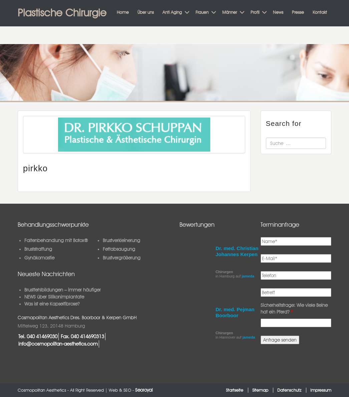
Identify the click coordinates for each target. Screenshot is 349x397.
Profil (255, 12)
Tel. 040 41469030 (37, 336)
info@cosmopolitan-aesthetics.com (58, 344)
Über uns (145, 12)
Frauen (202, 12)
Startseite (234, 390)
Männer (229, 12)
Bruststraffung (38, 249)
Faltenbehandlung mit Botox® (56, 240)
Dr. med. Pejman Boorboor (235, 312)
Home (123, 12)
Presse (298, 12)
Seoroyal (144, 390)
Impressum (320, 390)
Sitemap (260, 390)
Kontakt (320, 12)
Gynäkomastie (39, 257)
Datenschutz (289, 390)
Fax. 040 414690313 (82, 336)
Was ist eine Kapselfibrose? (51, 304)
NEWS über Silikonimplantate (54, 297)
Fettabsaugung (119, 249)
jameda (248, 276)
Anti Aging (172, 12)
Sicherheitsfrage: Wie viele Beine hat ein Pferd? (294, 309)
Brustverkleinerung (121, 240)
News (278, 12)
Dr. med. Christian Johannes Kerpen (237, 251)
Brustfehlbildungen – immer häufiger (62, 289)
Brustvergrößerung (121, 257)
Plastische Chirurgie (62, 12)
